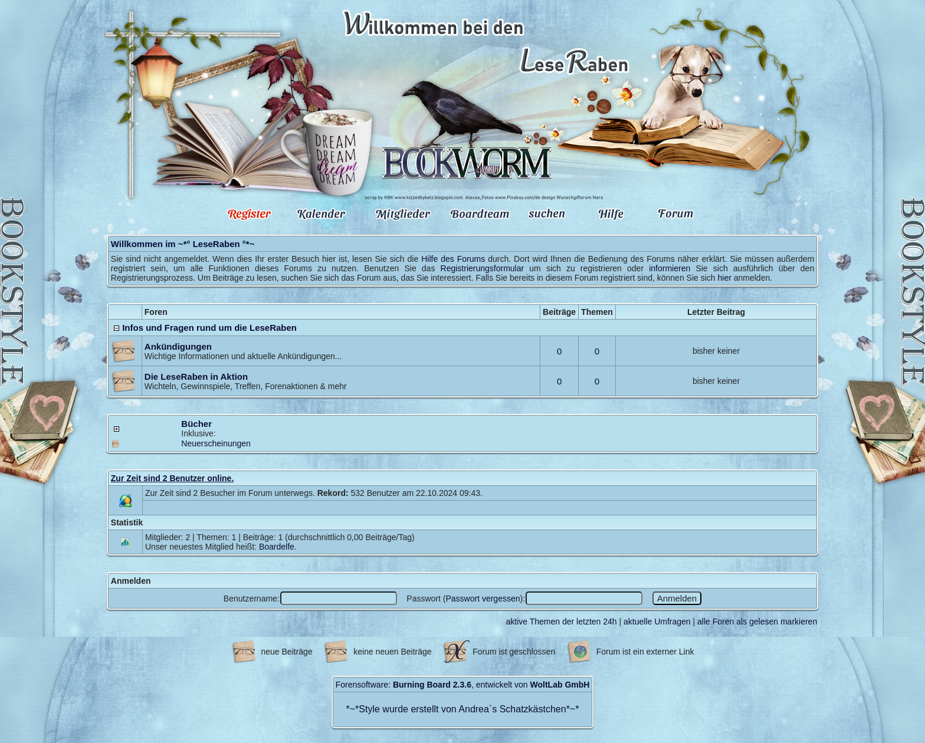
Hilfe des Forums (453, 259)
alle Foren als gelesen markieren (757, 621)
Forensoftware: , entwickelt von (463, 684)
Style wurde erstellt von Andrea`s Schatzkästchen (462, 709)
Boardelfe (276, 546)
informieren (669, 268)
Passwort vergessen (482, 598)
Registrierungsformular (482, 268)
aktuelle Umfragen (657, 621)
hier (724, 277)
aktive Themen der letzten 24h (561, 621)
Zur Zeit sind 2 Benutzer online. (172, 478)
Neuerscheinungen (216, 443)
